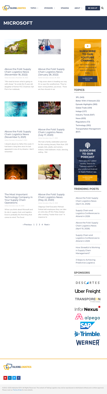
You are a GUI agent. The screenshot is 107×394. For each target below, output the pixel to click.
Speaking (65, 8)
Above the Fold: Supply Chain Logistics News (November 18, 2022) (18, 72)
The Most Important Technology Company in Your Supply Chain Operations (19, 198)
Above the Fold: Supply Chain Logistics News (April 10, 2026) (87, 226)
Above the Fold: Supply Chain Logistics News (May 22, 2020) (51, 197)
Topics (35, 8)
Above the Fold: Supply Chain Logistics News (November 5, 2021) (18, 134)
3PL (77, 97)
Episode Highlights (84, 104)
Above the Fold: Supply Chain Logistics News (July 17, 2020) (51, 132)
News (78, 118)
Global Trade (81, 107)
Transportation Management (88, 129)
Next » (47, 224)
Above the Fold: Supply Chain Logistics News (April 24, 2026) (87, 201)
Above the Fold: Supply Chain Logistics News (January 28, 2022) (51, 72)
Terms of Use (17, 390)
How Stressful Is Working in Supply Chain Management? (88, 250)
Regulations (81, 121)
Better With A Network (86, 100)
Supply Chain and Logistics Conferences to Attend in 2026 (88, 213)
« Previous (27, 224)
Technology (81, 125)
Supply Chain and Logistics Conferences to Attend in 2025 (88, 238)
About (78, 8)
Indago (79, 111)
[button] (102, 8)
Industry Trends (82, 114)
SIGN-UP (94, 8)
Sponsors (49, 8)
